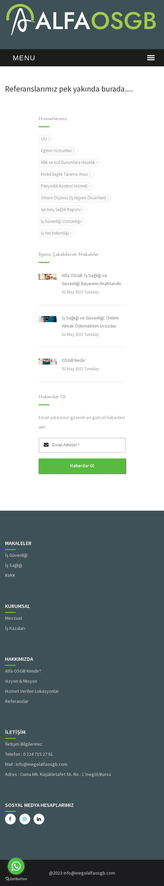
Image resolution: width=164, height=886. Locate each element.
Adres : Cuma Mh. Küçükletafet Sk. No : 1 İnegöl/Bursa (58, 774)
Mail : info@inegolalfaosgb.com (36, 764)
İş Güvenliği (16, 555)
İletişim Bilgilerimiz (23, 744)
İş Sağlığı (13, 565)
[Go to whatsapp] (16, 866)
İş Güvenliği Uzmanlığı (61, 221)
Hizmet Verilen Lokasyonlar (32, 691)
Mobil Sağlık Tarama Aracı (64, 174)
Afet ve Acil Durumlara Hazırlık (68, 162)
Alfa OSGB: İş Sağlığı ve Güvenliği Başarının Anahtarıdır (91, 279)
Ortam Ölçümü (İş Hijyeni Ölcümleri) (73, 198)
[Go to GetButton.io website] (16, 879)
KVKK (10, 575)
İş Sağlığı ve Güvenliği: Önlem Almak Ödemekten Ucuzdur (90, 322)
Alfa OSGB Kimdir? (23, 671)
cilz (44, 139)
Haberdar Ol (82, 466)
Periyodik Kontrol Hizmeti (64, 186)
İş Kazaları (15, 628)
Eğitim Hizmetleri (56, 151)
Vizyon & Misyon (21, 681)
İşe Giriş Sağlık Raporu (61, 209)
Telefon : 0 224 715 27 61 (29, 754)
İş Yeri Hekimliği (55, 233)
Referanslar (17, 701)
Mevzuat (13, 618)
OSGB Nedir (73, 360)
